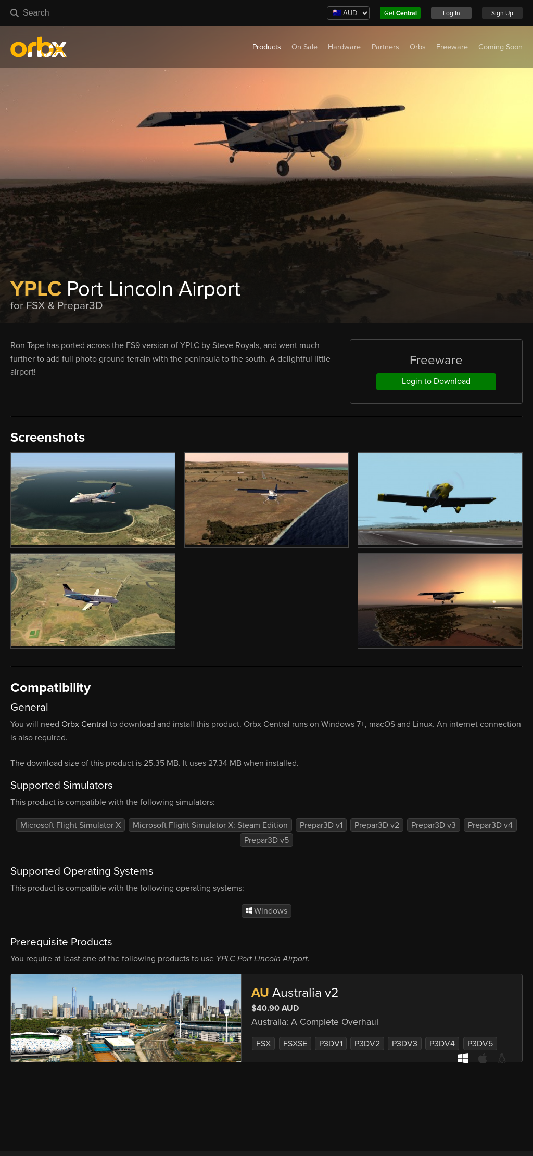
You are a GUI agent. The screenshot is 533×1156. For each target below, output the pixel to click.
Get (400, 13)
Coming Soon (500, 47)
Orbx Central (84, 724)
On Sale (304, 47)
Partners (385, 47)
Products (266, 47)
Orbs (418, 47)
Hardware (344, 47)
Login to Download (436, 381)
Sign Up (502, 13)
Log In (451, 13)
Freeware (452, 47)
